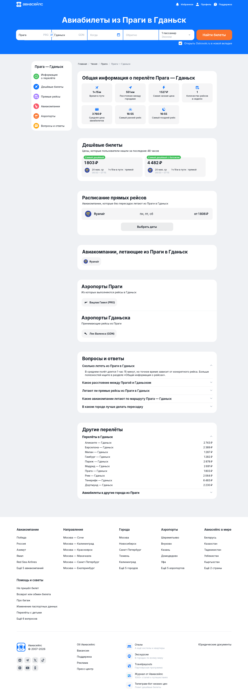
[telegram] (27, 660)
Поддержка (84, 656)
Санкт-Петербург (130, 549)
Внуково (166, 543)
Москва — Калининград (78, 543)
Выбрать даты (147, 227)
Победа (21, 537)
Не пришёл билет (28, 588)
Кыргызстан (212, 562)
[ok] (35, 668)
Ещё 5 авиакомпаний (30, 568)
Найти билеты (214, 35)
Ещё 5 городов (128, 568)
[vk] (20, 660)
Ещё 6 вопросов (27, 618)
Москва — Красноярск (78, 549)
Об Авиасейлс (86, 644)
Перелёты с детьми (29, 612)
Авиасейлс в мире (217, 529)
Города (124, 529)
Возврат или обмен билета (34, 594)
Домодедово (169, 555)
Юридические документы (214, 644)
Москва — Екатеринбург (79, 568)
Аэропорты (169, 529)
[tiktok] (43, 660)
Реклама (82, 662)
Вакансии (83, 650)
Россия (21, 543)
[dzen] (20, 668)
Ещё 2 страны (213, 568)
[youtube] (27, 668)
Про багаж (23, 600)
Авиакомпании (28, 529)
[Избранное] (184, 4)
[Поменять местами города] (51, 34)
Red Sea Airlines (27, 562)
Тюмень (124, 555)
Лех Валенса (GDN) (99, 333)
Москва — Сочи (73, 537)
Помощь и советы (30, 580)
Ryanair (91, 261)
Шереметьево (170, 537)
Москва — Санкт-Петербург (81, 562)
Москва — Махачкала (77, 555)
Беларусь (210, 537)
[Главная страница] (29, 4)
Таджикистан (212, 549)
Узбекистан (211, 555)
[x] (35, 660)
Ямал (20, 555)
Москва (124, 537)
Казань (165, 549)
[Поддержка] (222, 4)
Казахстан (210, 543)
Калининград (127, 562)
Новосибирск (127, 543)
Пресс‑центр (85, 669)
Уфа (163, 562)
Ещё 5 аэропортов (172, 568)
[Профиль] (203, 4)
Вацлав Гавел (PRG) (99, 302)
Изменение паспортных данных (37, 606)
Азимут (21, 549)
